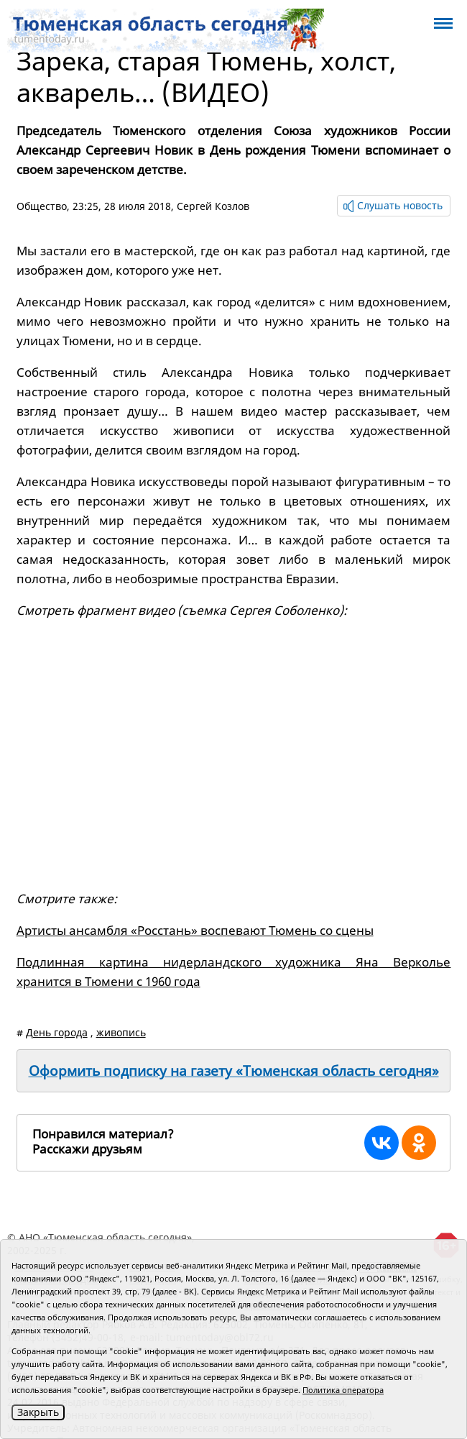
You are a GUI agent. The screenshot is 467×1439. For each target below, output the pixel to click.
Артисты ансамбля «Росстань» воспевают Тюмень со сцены (195, 930)
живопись (121, 1032)
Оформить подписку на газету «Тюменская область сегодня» (234, 1070)
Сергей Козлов (213, 206)
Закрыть (38, 1412)
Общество (42, 206)
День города (57, 1032)
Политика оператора (343, 1389)
